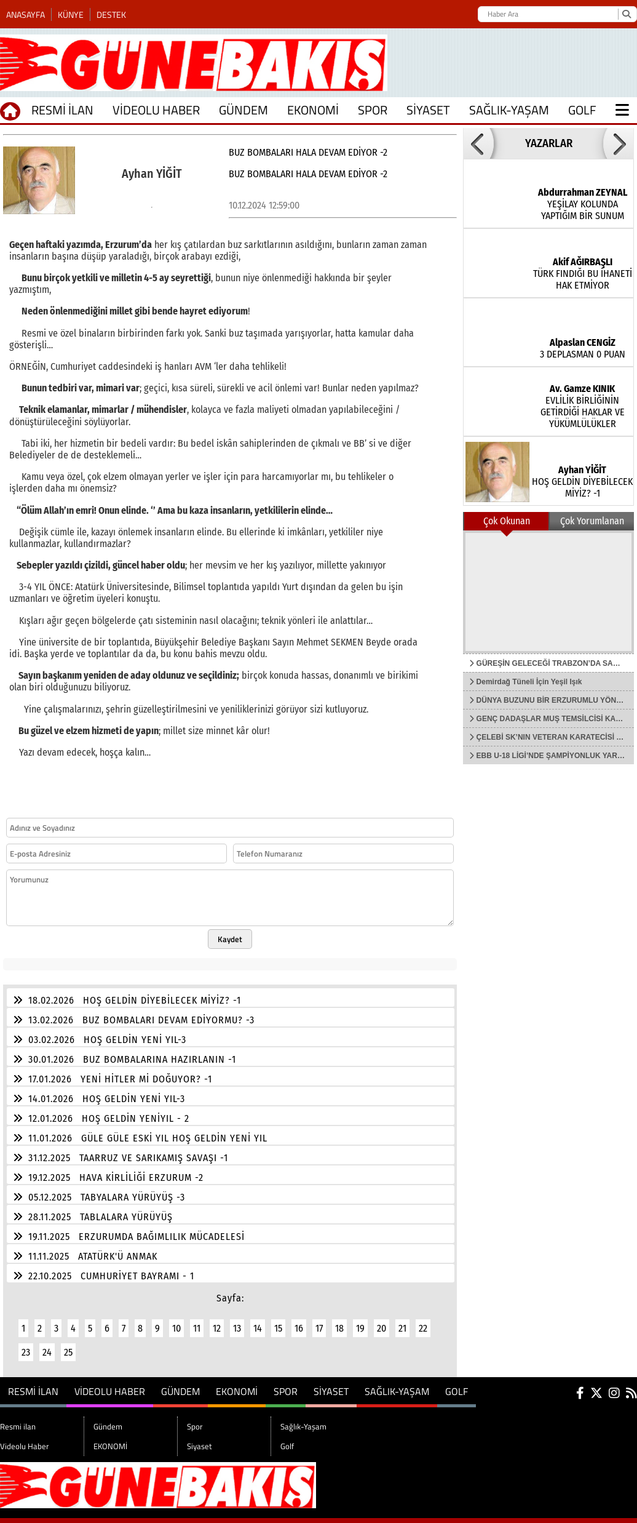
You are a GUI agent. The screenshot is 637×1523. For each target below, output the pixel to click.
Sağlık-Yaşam (509, 109)
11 (196, 1321)
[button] (478, 143)
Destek (111, 14)
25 (68, 1345)
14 (257, 1321)
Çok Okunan (506, 521)
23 (26, 1345)
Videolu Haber (156, 109)
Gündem (243, 109)
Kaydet (230, 931)
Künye (71, 14)
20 (381, 1321)
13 (237, 1321)
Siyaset (428, 109)
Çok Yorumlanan (592, 521)
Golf (582, 109)
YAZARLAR (548, 143)
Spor (372, 109)
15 (278, 1321)
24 (47, 1345)
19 (360, 1321)
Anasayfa (25, 14)
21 (402, 1321)
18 (339, 1321)
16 (299, 1321)
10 (176, 1321)
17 (319, 1321)
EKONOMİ (313, 109)
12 (217, 1321)
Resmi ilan (62, 109)
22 (423, 1321)
